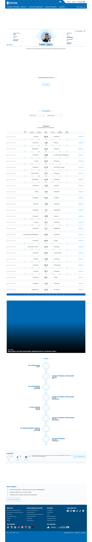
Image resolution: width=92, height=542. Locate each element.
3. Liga (48, 514)
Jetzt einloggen (80, 2)
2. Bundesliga (50, 512)
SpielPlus (69, 1)
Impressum (83, 532)
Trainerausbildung (31, 512)
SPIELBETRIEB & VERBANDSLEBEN (36, 7)
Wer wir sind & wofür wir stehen (14, 510)
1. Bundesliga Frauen (51, 518)
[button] (7, 45)
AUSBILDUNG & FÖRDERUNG (51, 7)
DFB (10, 532)
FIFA (17, 532)
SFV (7, 532)
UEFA (14, 532)
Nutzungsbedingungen (68, 532)
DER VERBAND (62, 7)
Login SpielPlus (30, 520)
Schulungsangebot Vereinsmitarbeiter (35, 514)
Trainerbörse (29, 518)
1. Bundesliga (50, 510)
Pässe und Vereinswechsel (32, 510)
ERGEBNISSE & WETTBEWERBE (13, 7)
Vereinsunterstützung (11, 516)
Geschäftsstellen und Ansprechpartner (15, 512)
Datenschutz (77, 532)
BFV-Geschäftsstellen (31, 516)
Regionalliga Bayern (51, 516)
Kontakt (8, 520)
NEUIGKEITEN (23, 7)
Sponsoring (9, 514)
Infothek (74, 1)
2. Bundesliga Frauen (51, 520)
